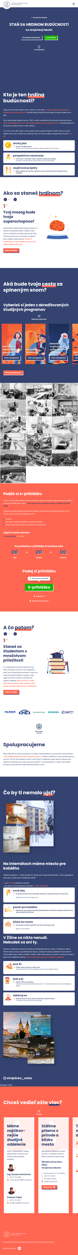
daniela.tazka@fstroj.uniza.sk (19, 1203)
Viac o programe (11, 358)
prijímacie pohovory (40, 601)
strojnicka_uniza (17, 1078)
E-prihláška (51, 37)
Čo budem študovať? (31, 37)
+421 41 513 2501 (49, 1176)
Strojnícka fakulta (39, 18)
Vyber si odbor (11, 250)
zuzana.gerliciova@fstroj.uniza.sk (20, 1180)
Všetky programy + (13, 372)
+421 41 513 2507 (15, 1200)
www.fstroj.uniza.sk (50, 1179)
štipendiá (40, 596)
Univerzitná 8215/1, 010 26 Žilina (54, 1173)
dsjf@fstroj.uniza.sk (50, 1181)
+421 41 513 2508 (15, 1177)
